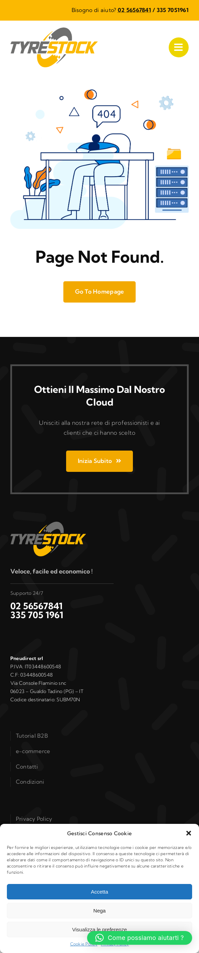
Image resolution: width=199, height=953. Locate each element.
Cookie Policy (83, 943)
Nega (99, 911)
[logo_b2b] (54, 30)
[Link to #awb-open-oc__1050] (179, 47)
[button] (188, 833)
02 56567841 (134, 10)
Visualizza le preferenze (99, 929)
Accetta (99, 892)
